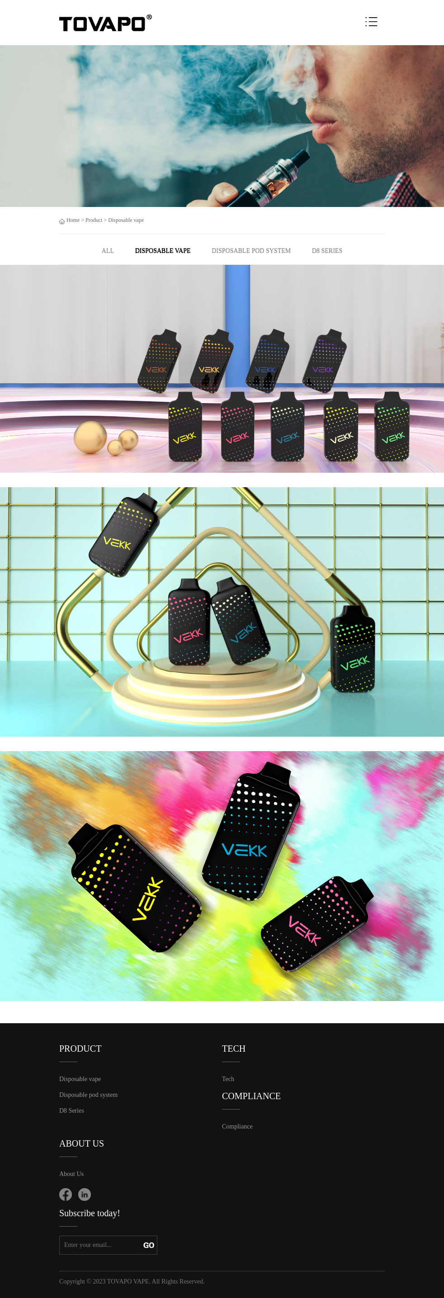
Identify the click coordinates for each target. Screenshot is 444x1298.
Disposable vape (126, 220)
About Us (71, 1174)
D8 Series (327, 250)
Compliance (237, 1126)
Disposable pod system (251, 250)
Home (73, 220)
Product (93, 220)
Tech (228, 1079)
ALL (108, 250)
